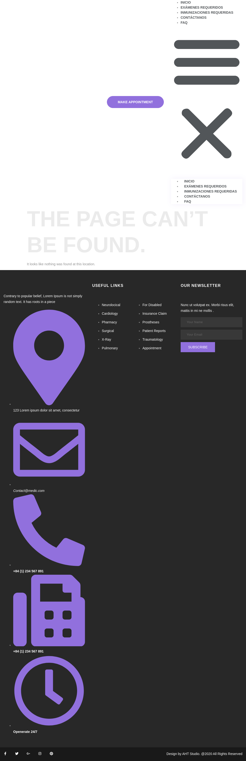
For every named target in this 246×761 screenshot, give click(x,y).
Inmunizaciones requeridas (207, 12)
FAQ (184, 22)
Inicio (186, 2)
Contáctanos (194, 17)
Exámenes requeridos (202, 7)
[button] (206, 98)
